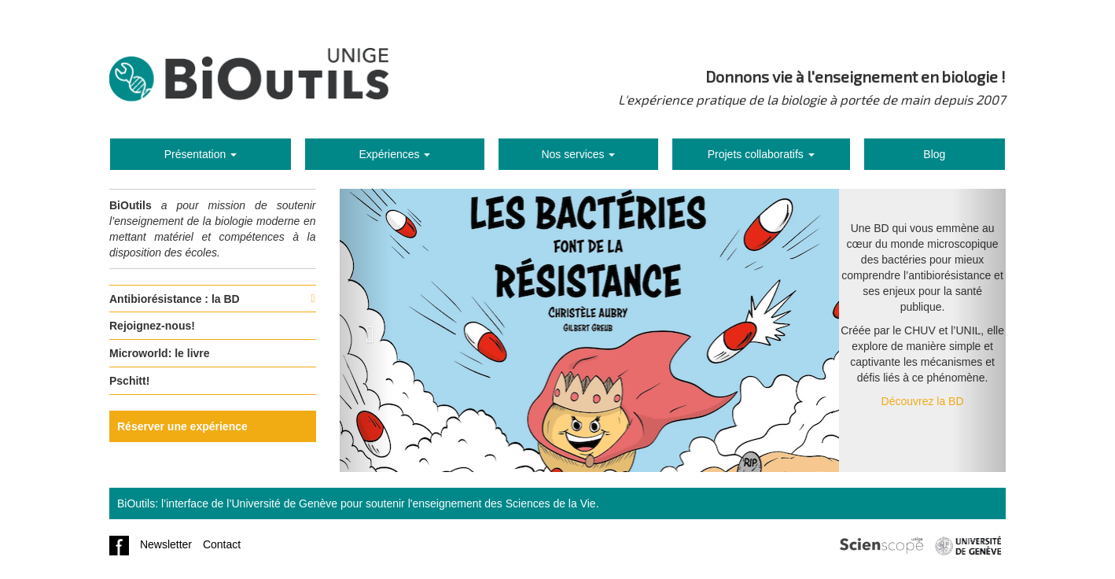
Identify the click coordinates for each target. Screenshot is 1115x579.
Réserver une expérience (182, 426)
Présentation (200, 154)
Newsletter (166, 544)
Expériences (395, 154)
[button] (366, 330)
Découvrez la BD (922, 401)
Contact (222, 544)
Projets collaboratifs (761, 154)
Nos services (578, 154)
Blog (934, 154)
